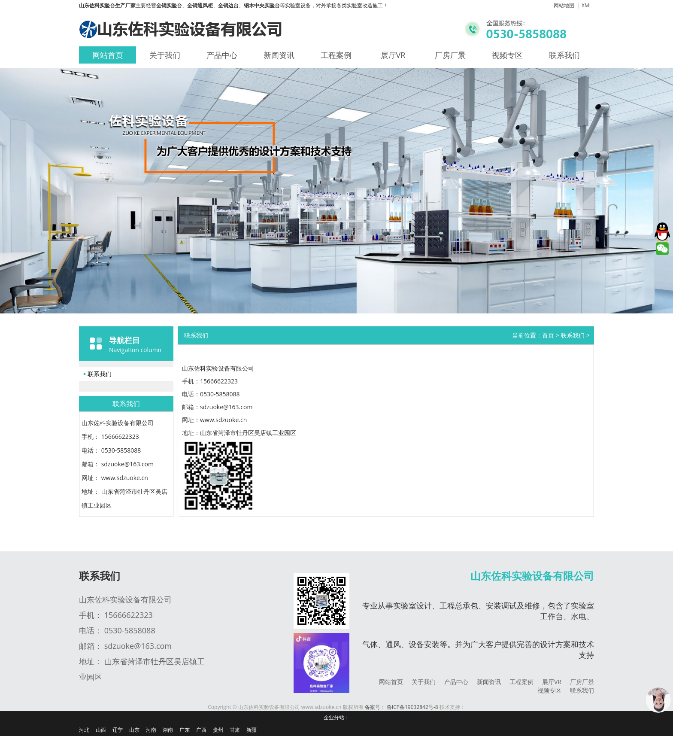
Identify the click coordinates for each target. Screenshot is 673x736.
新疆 (251, 729)
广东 (184, 729)
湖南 (168, 729)
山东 (134, 729)
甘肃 (235, 729)
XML (587, 5)
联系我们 (564, 55)
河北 (84, 729)
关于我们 (164, 55)
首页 (548, 335)
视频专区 (507, 55)
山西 (101, 729)
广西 (201, 729)
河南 (151, 729)
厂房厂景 (450, 55)
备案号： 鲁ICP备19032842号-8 (401, 707)
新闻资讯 (279, 55)
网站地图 (564, 5)
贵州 (218, 729)
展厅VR (393, 55)
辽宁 (117, 729)
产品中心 (221, 55)
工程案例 (336, 55)
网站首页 (107, 55)
